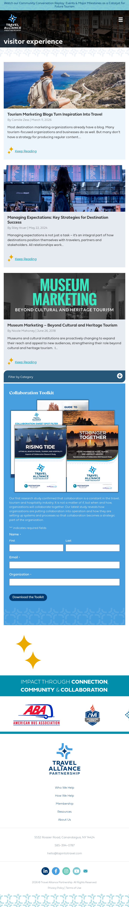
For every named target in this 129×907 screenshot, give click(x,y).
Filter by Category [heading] (20, 377)
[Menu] (120, 19)
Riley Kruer (19, 228)
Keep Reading (26, 151)
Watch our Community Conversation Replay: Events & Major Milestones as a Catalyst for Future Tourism (64, 5)
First (12, 541)
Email (14, 557)
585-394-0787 (65, 845)
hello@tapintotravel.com (64, 853)
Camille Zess (20, 120)
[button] (119, 376)
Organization (20, 575)
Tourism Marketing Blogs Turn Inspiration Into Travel (54, 114)
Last (68, 541)
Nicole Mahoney (23, 331)
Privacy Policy (56, 888)
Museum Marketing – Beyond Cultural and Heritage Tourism (62, 325)
